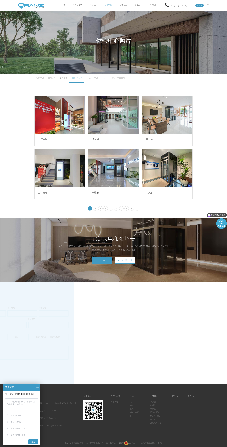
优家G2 (132, 405)
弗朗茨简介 (115, 401)
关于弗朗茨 (77, 5)
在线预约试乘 (125, 260)
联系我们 (153, 5)
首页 (63, 5)
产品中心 (93, 5)
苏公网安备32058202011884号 (150, 443)
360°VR (105, 78)
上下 (131, 416)
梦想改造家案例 (118, 78)
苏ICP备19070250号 (116, 443)
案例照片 (51, 78)
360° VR (102, 260)
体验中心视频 (92, 78)
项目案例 (108, 5)
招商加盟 (123, 5)
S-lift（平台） (135, 412)
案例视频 (63, 78)
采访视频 (40, 78)
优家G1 (132, 401)
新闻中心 (138, 5)
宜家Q (132, 408)
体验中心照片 (76, 78)
